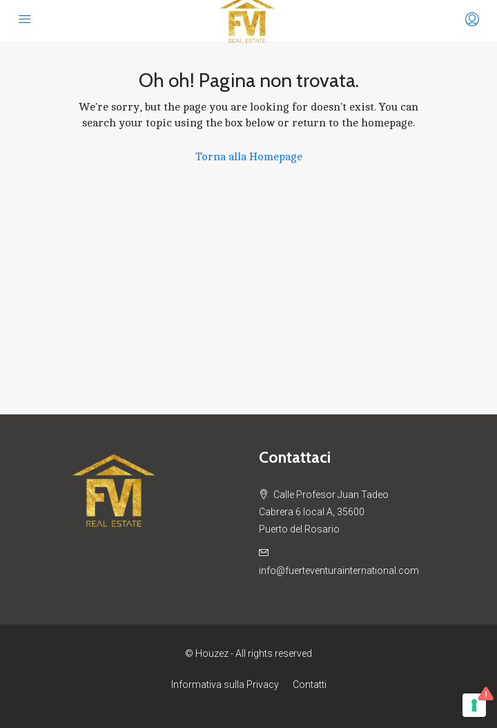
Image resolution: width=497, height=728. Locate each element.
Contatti (310, 684)
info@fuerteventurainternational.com (339, 570)
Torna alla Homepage (248, 157)
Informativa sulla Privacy (225, 684)
